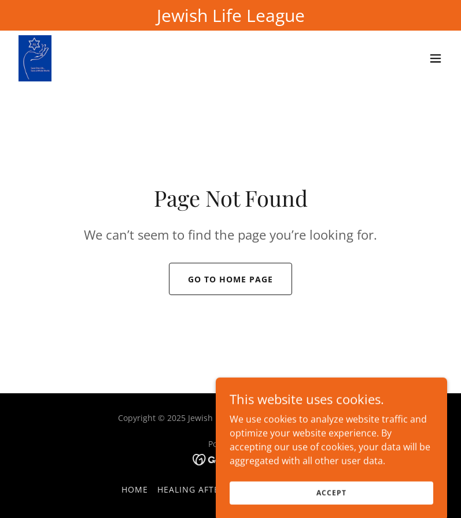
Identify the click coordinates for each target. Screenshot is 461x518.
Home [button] (134, 489)
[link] (35, 58)
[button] (435, 58)
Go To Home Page (230, 279)
